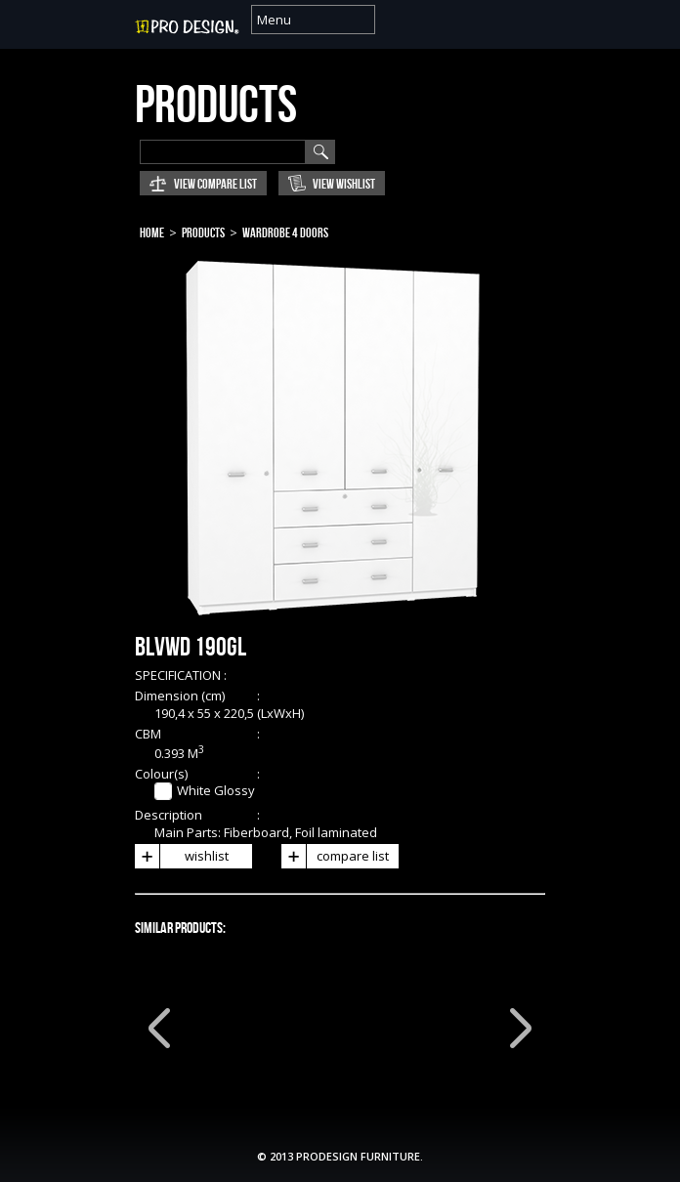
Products (203, 233)
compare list (335, 856)
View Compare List (215, 184)
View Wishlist (344, 184)
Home (152, 233)
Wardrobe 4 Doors (285, 233)
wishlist (182, 856)
